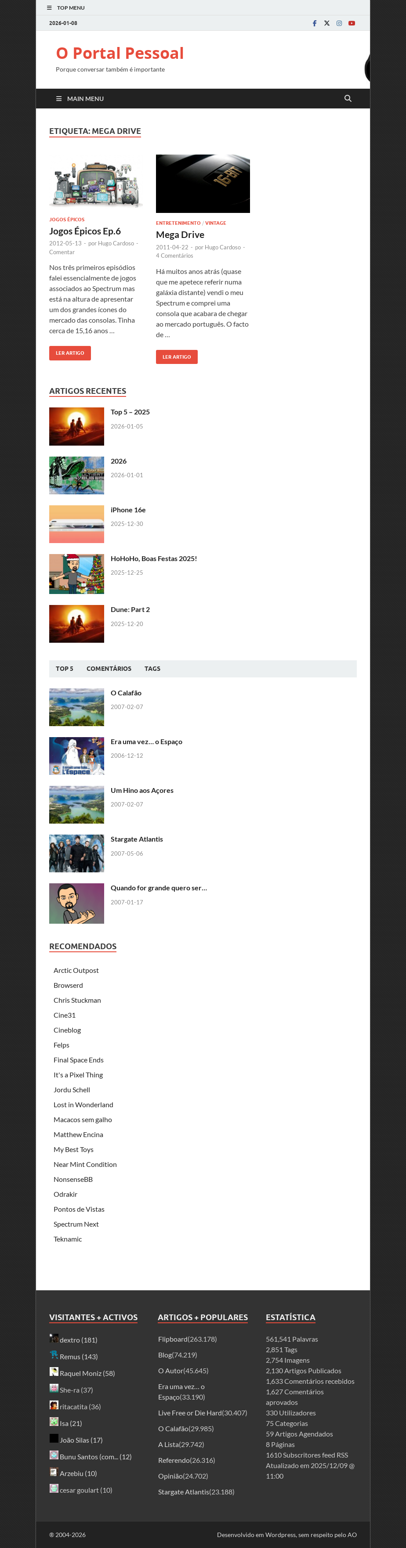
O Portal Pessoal (120, 53)
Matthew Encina (78, 1134)
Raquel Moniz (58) (82, 1373)
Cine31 (65, 1015)
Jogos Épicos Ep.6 (85, 230)
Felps (61, 1044)
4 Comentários (174, 255)
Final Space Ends (79, 1059)
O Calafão (126, 692)
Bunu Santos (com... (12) (91, 1456)
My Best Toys (74, 1149)
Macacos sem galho (83, 1119)
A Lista (168, 1444)
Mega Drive (180, 234)
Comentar (62, 252)
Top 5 (64, 668)
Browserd (68, 985)
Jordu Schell (72, 1089)
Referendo (174, 1460)
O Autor (170, 1370)
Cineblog (67, 1030)
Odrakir (65, 1194)
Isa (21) (66, 1423)
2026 (119, 461)
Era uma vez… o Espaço (146, 741)
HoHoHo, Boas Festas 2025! (154, 558)
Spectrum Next (76, 1224)
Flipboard (173, 1339)
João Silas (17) (76, 1440)
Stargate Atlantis (137, 839)
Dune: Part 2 (130, 609)
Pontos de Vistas (79, 1209)
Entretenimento (178, 223)
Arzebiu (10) (73, 1473)
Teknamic (68, 1239)
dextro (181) (74, 1340)
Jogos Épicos (66, 219)
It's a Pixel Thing (78, 1074)
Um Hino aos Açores (142, 790)
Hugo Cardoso (116, 243)
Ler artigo (66, 351)
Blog (165, 1354)
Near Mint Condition (85, 1164)
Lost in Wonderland (83, 1104)
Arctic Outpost (76, 970)
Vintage (215, 223)
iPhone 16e (128, 509)
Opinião (170, 1476)
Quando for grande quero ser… (159, 887)
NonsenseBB (73, 1179)
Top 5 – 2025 (130, 411)
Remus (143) (74, 1356)
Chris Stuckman (77, 1000)
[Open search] (348, 99)
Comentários (109, 668)
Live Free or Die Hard (190, 1412)
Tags (152, 668)
